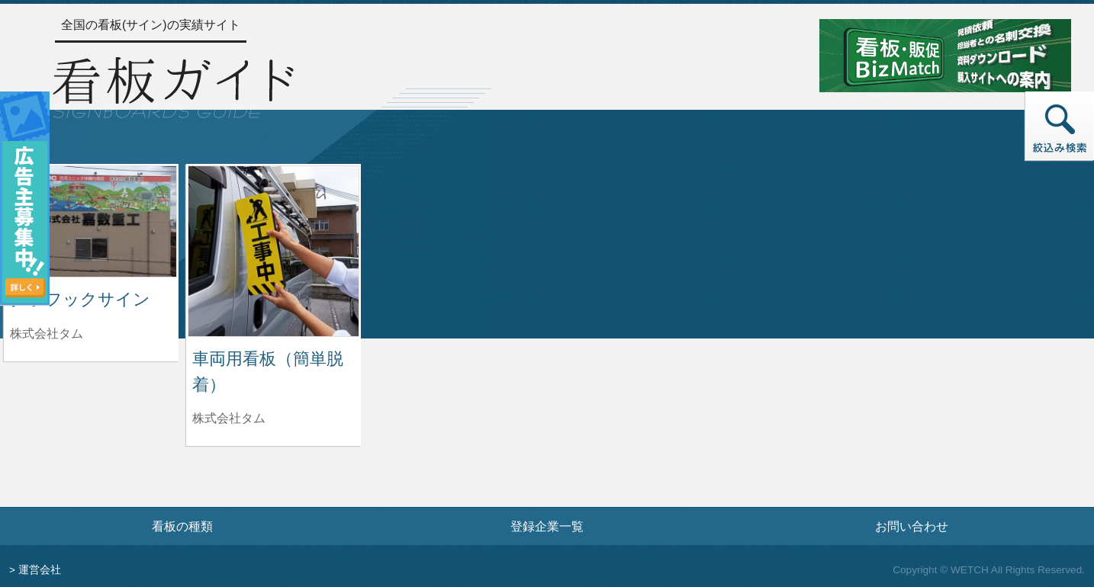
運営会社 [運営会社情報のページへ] (39, 570)
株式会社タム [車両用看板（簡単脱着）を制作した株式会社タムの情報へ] (228, 418)
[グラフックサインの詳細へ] (91, 220)
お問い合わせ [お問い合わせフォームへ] (911, 526)
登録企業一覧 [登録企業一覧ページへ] (547, 526)
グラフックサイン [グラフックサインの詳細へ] (80, 299)
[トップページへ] (173, 85)
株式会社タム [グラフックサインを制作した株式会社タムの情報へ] (46, 333)
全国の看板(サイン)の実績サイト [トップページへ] (150, 24)
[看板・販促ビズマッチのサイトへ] (945, 54)
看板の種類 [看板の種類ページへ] (182, 526)
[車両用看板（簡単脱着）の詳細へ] (273, 250)
